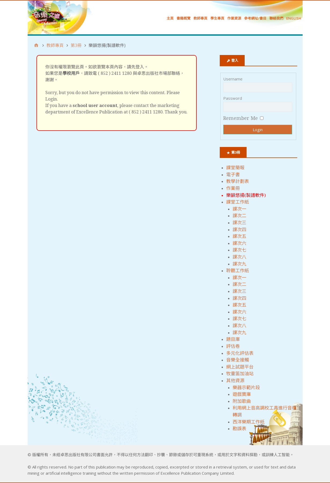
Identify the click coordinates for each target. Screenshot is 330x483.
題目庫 (233, 339)
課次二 (239, 215)
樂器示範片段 (246, 387)
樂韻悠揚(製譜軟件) (246, 195)
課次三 (239, 222)
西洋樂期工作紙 (249, 422)
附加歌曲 (242, 401)
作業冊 (233, 188)
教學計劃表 (237, 181)
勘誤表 (239, 428)
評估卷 (233, 346)
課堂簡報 (235, 167)
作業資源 (234, 18)
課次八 (239, 257)
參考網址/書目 (255, 18)
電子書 (233, 174)
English (293, 18)
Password (232, 98)
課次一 (239, 209)
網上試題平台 (240, 367)
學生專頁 (217, 18)
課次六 (239, 243)
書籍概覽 (183, 18)
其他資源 (235, 380)
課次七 (239, 250)
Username (233, 79)
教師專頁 (200, 18)
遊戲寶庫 (242, 394)
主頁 (170, 18)
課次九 (239, 264)
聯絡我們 (276, 18)
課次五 (239, 236)
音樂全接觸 (237, 360)
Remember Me (240, 118)
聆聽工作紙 (237, 270)
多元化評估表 (240, 353)
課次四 (239, 229)
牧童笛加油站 (240, 373)
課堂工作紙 (237, 202)
